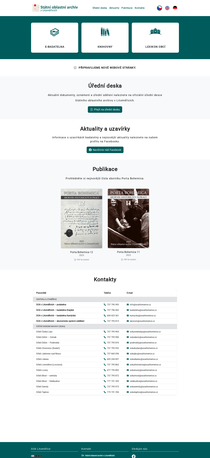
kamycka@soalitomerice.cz (141, 315)
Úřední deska (100, 8)
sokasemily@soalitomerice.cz (142, 386)
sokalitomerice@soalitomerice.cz (144, 364)
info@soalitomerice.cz (139, 304)
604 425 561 (111, 315)
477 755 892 (111, 370)
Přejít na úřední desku (105, 109)
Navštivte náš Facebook (105, 150)
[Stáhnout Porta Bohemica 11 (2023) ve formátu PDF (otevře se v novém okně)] (128, 225)
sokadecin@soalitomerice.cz (142, 337)
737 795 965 (111, 331)
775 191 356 (111, 392)
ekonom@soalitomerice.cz (141, 321)
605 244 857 (111, 359)
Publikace (127, 8)
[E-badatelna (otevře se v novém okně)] (54, 38)
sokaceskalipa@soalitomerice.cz (144, 331)
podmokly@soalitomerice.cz (142, 342)
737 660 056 (111, 353)
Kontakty (140, 8)
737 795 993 (111, 304)
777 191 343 (111, 381)
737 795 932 (111, 348)
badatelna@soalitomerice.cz (142, 310)
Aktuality (114, 8)
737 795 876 (111, 342)
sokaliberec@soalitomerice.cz (142, 359)
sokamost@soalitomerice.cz (142, 375)
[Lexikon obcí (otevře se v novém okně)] (155, 38)
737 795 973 (111, 386)
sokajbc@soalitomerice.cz (141, 353)
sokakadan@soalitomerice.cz (142, 348)
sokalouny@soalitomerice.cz (142, 370)
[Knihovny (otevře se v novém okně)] (105, 38)
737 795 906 (111, 337)
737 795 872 (111, 375)
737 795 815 (111, 321)
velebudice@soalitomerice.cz (142, 381)
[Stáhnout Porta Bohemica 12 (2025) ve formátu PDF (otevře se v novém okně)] (81, 225)
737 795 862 (111, 364)
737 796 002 (111, 310)
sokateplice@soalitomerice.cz (142, 392)
